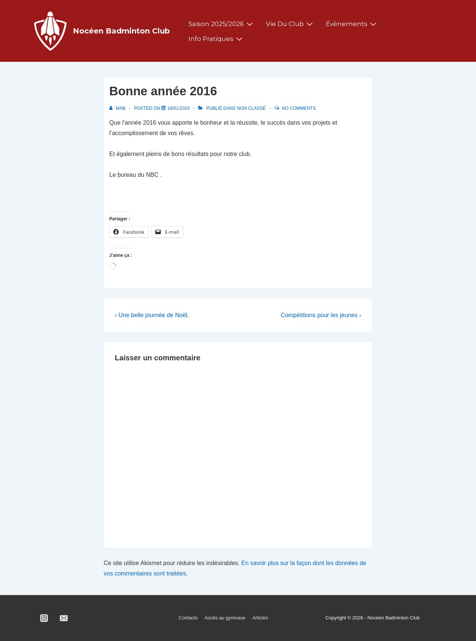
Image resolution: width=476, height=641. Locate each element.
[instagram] (44, 618)
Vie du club (290, 24)
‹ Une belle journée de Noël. (152, 315)
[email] (64, 618)
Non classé (251, 108)
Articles (260, 618)
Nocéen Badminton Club (121, 30)
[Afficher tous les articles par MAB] (118, 108)
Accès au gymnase (225, 618)
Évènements (352, 24)
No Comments (299, 108)
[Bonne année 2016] (178, 108)
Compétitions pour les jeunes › (321, 315)
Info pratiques (216, 38)
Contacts (187, 618)
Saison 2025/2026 (222, 24)
